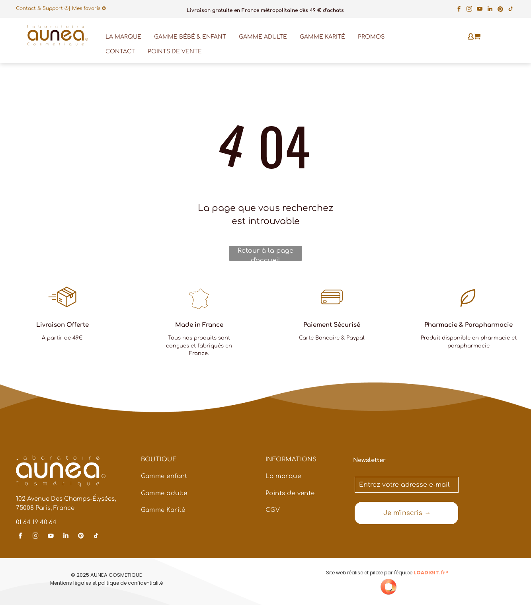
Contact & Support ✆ (42, 8)
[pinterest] (500, 10)
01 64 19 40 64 (36, 522)
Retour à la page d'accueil (265, 254)
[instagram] (469, 10)
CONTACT (120, 52)
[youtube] (480, 10)
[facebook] (459, 10)
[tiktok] (511, 10)
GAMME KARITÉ (322, 37)
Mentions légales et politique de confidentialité (106, 583)
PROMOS (371, 37)
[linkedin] (490, 10)
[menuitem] (196, 463)
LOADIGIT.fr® (431, 572)
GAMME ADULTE (263, 37)
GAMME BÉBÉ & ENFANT (190, 37)
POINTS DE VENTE (175, 52)
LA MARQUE (123, 37)
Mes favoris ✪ (89, 8)
